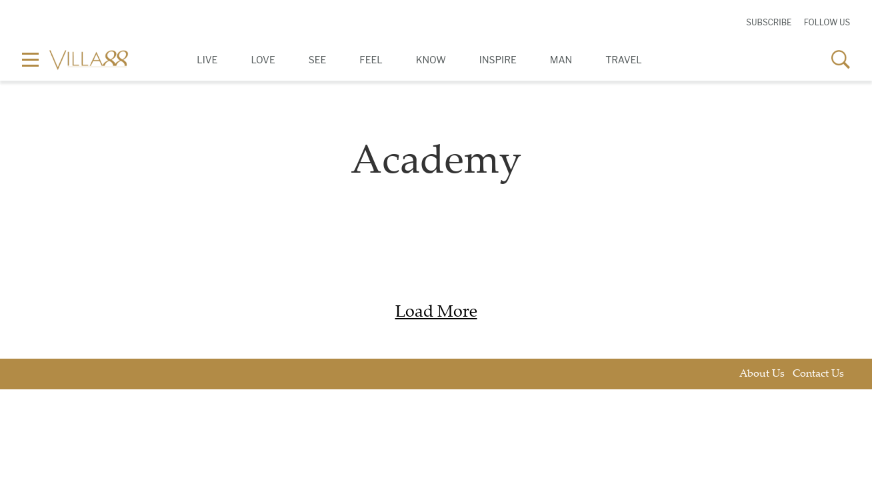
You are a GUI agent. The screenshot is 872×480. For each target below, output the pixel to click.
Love (263, 59)
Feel (370, 59)
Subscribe (768, 22)
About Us (762, 374)
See (318, 59)
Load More (436, 313)
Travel (623, 59)
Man (561, 59)
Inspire (498, 59)
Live (207, 59)
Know (431, 59)
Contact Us (818, 374)
